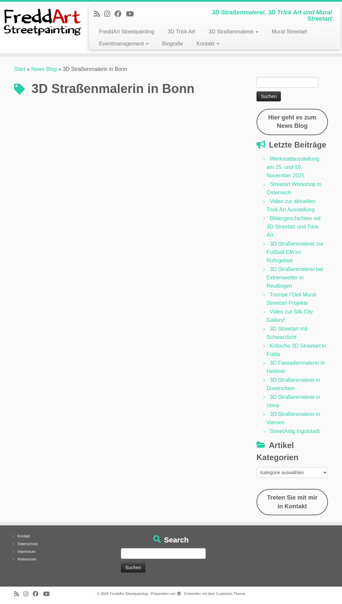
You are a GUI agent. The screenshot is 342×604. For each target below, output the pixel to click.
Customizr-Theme (230, 594)
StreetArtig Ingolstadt (295, 431)
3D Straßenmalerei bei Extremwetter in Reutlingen (295, 277)
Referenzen (26, 559)
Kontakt (207, 44)
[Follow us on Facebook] (120, 14)
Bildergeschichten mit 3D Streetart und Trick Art (294, 226)
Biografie (172, 44)
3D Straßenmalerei (234, 31)
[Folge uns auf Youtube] (132, 14)
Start (19, 69)
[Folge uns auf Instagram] (109, 14)
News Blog (44, 69)
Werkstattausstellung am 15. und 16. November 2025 (293, 167)
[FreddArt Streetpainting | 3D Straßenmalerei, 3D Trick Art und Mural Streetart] (40, 21)
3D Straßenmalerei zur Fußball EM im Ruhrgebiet (295, 252)
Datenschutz (27, 544)
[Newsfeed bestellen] (99, 14)
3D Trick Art (181, 31)
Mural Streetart (289, 31)
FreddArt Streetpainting (126, 31)
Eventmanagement (124, 44)
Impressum (26, 551)
